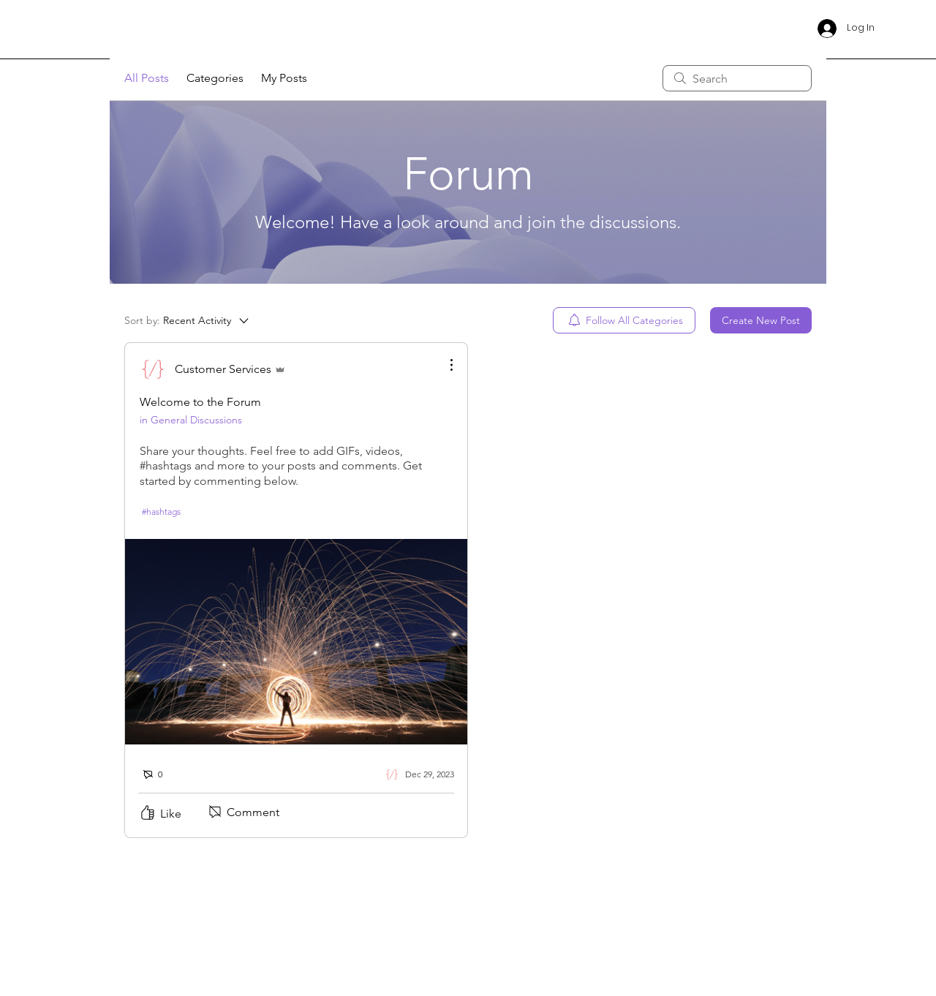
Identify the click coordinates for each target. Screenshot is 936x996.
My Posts (284, 78)
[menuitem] (624, 320)
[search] (737, 78)
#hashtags (161, 511)
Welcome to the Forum (200, 402)
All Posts (146, 78)
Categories (215, 78)
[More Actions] (444, 365)
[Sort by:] (187, 320)
